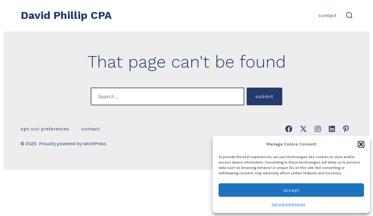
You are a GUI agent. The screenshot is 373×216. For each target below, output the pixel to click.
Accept (291, 190)
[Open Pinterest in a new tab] (345, 128)
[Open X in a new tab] (303, 128)
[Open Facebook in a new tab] (288, 128)
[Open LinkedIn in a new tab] (331, 128)
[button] (361, 144)
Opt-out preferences (288, 204)
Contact (328, 15)
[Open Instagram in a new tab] (317, 128)
